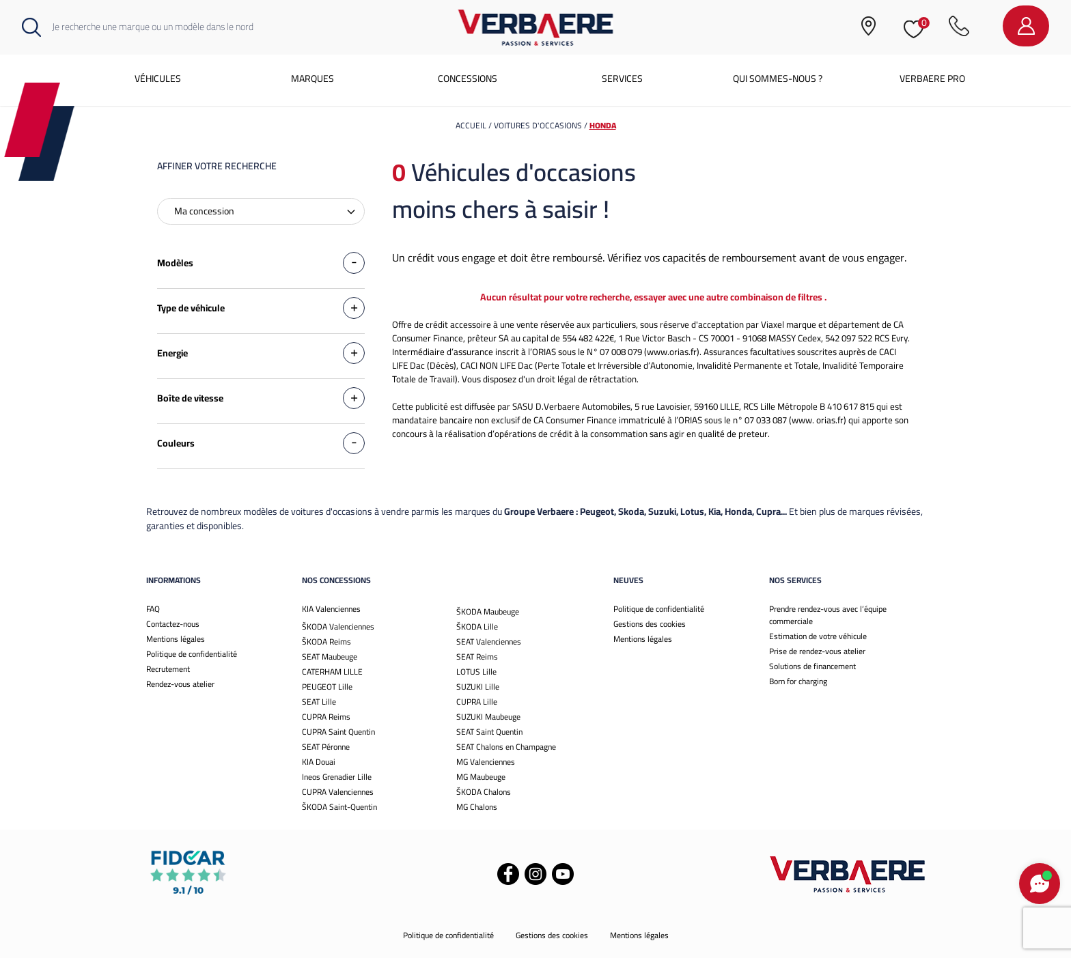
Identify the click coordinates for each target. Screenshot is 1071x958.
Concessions (467, 78)
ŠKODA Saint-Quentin (339, 807)
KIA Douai (318, 762)
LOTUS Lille (476, 671)
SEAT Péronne (326, 747)
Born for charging (798, 681)
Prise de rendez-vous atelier (817, 651)
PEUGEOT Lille (327, 686)
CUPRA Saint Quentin (338, 731)
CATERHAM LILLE (332, 671)
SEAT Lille (319, 701)
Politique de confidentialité (191, 654)
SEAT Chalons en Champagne (506, 747)
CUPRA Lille (476, 701)
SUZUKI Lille (477, 686)
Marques (312, 78)
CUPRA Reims (326, 716)
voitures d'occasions (539, 125)
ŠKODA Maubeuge (487, 611)
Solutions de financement (812, 666)
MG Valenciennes (485, 762)
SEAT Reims (477, 656)
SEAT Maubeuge (329, 656)
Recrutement (168, 669)
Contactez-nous (172, 624)
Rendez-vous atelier (180, 684)
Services (622, 78)
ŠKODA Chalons (483, 792)
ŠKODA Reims (326, 641)
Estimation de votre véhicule (818, 636)
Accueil (471, 125)
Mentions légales (175, 639)
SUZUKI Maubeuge (488, 716)
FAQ (153, 609)
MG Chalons (476, 807)
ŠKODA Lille (477, 626)
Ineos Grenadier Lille (337, 777)
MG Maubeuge (480, 777)
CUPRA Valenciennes (338, 792)
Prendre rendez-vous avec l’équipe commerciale (828, 615)
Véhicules (158, 78)
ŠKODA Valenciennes (338, 626)
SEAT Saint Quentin (489, 731)
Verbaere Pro (932, 78)
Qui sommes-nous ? (777, 78)
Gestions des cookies (649, 624)
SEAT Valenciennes (488, 641)
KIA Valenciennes (331, 609)
